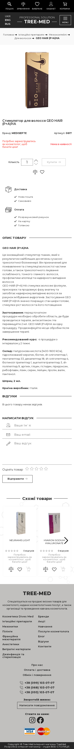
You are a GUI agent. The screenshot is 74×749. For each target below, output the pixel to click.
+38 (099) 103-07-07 (39, 683)
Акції (41, 621)
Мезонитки (10, 626)
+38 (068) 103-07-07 (39, 687)
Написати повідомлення (37, 705)
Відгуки (43, 641)
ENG (8, 19)
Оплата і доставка (37, 669)
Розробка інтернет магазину (22, 746)
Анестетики (10, 644)
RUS (7, 23)
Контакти (44, 646)
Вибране (37, 6)
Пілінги (7, 631)
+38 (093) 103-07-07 (39, 692)
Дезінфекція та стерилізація (13, 656)
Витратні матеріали (16, 649)
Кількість (13, 162)
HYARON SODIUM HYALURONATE (54, 541)
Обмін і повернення (37, 674)
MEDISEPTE (19, 133)
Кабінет (51, 6)
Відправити (17, 478)
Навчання (45, 626)
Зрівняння (23, 6)
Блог (41, 636)
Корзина (65, 6)
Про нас (37, 664)
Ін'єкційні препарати (17, 621)
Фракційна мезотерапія (11, 638)
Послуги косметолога (53, 631)
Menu (65, 20)
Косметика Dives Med (18, 616)
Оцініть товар (12, 469)
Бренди (43, 616)
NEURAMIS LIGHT (19, 540)
